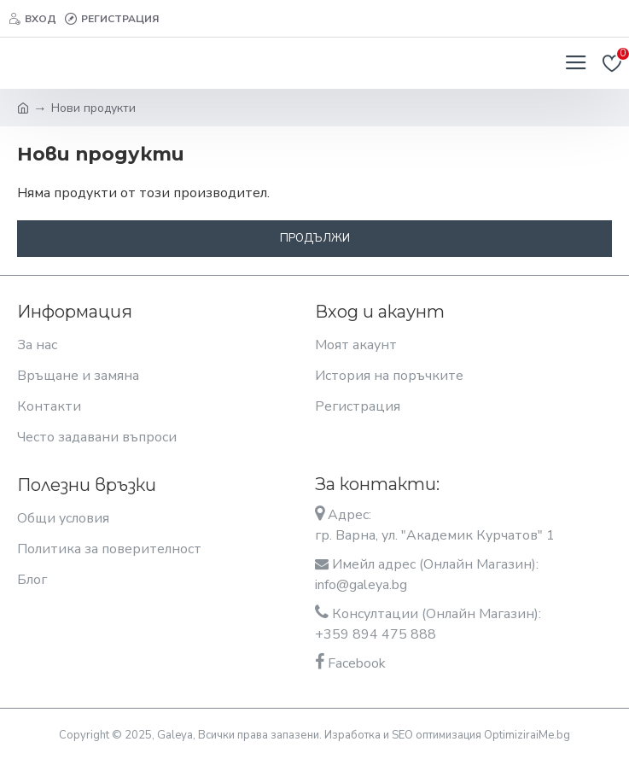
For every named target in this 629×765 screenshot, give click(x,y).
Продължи (315, 238)
